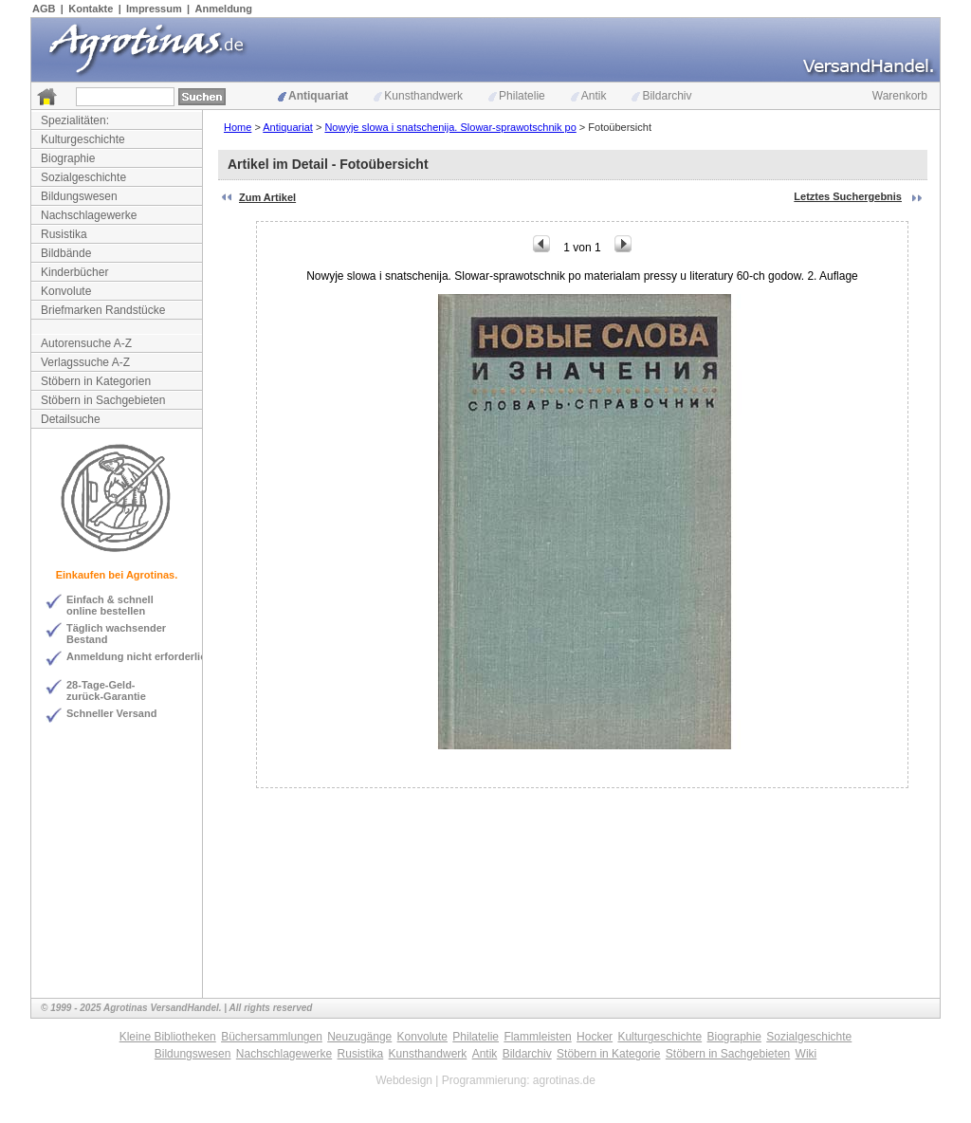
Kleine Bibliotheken (167, 1036)
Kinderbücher (74, 272)
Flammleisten (537, 1036)
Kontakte (90, 8)
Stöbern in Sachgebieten (103, 400)
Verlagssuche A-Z (85, 362)
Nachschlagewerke (89, 215)
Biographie (68, 158)
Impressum (154, 8)
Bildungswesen (79, 196)
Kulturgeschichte (83, 139)
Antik (589, 95)
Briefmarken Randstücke (103, 310)
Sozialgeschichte (83, 177)
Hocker (595, 1036)
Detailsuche (71, 419)
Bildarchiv (661, 95)
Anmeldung (224, 8)
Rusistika (64, 234)
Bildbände (66, 253)
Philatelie (516, 95)
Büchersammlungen (271, 1036)
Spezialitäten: (75, 120)
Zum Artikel (267, 197)
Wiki (806, 1053)
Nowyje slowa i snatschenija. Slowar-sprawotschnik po (450, 127)
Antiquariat (313, 95)
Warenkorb (899, 95)
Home (237, 127)
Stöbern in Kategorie (608, 1053)
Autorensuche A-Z (86, 343)
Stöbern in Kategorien (96, 381)
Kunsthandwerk (418, 95)
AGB (43, 8)
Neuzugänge (359, 1036)
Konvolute (66, 291)
